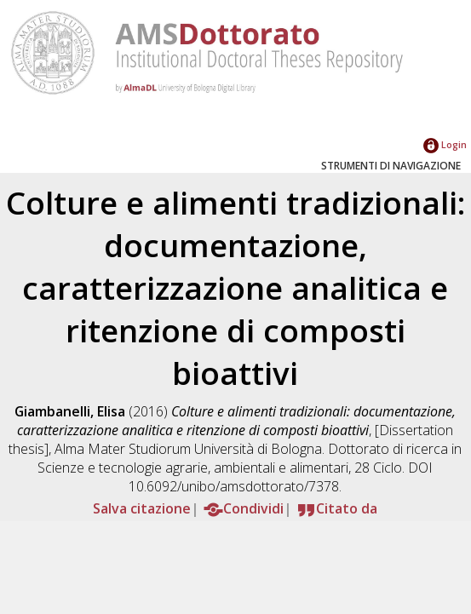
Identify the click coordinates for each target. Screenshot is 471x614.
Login (445, 144)
